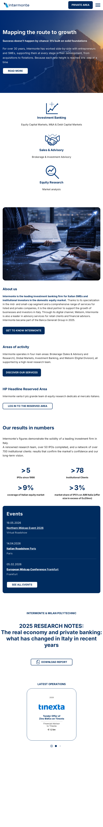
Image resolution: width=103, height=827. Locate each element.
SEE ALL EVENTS (22, 584)
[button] (51, 746)
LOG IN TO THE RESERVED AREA (27, 406)
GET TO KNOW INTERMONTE (23, 330)
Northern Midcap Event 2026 (25, 528)
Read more (15, 70)
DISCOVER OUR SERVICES (22, 372)
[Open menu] (97, 5)
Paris (21, 548)
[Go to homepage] (16, 5)
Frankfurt (33, 569)
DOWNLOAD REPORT (51, 662)
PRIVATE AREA (80, 4)
